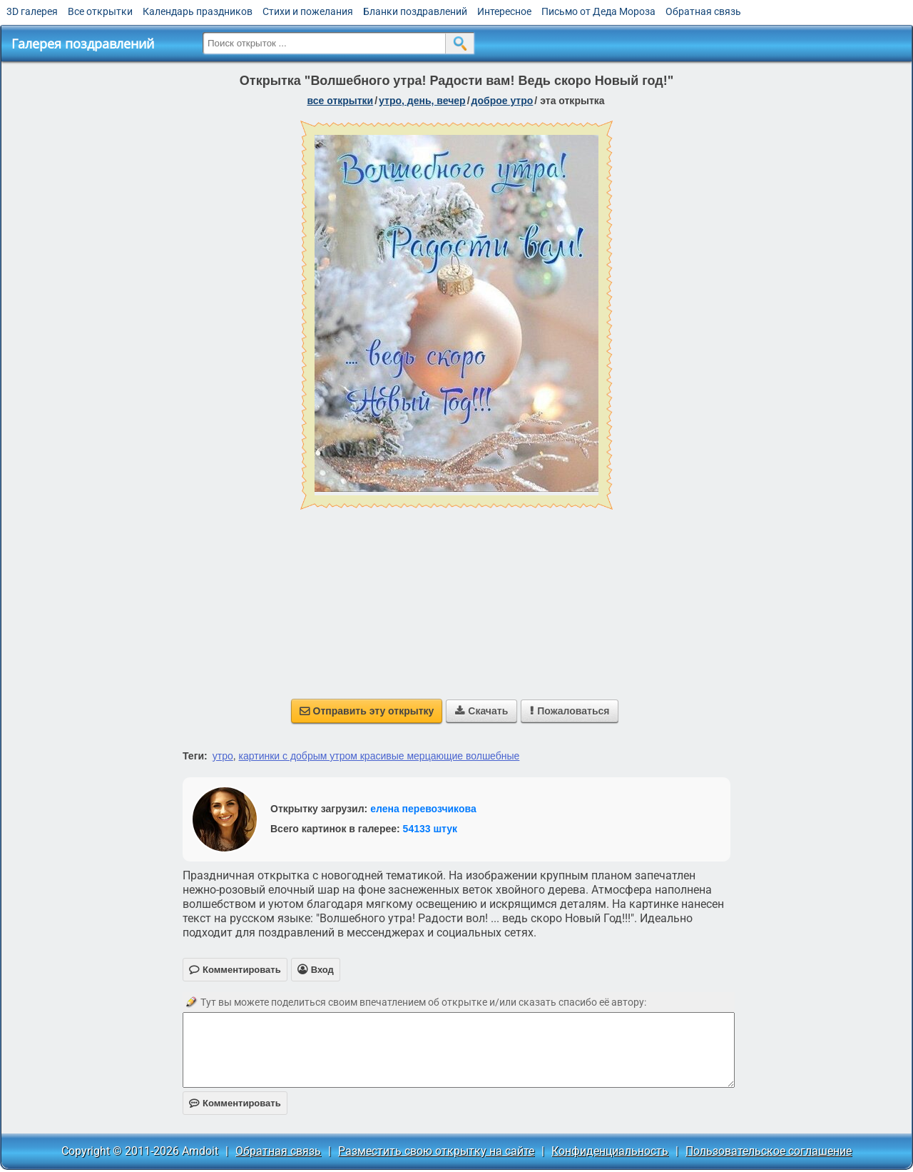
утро (223, 756)
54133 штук (430, 828)
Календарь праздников (198, 11)
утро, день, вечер (422, 100)
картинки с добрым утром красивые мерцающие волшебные (379, 756)
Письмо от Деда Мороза (598, 11)
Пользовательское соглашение (768, 1151)
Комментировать (235, 1103)
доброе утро (502, 100)
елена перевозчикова (423, 808)
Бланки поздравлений (415, 11)
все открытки (340, 100)
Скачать (481, 711)
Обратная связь (703, 11)
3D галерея (32, 11)
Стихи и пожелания (307, 11)
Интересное (504, 11)
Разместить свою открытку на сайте (436, 1151)
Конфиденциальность (609, 1151)
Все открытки (100, 11)
